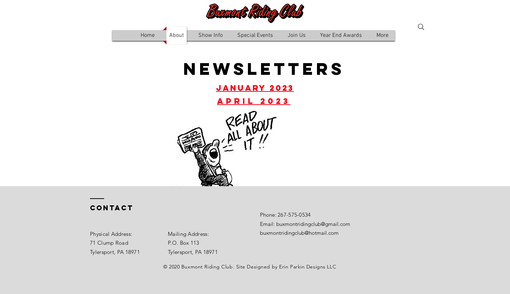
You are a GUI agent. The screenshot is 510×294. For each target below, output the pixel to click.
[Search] (421, 27)
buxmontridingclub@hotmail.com (299, 232)
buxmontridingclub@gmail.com (313, 224)
